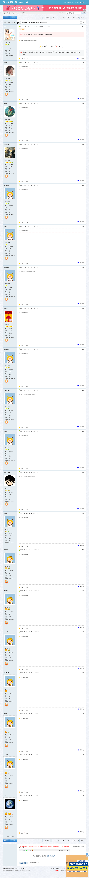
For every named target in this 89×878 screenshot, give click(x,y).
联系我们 (64, 870)
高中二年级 (7, 607)
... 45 (77, 17)
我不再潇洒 (6, 185)
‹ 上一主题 (7, 836)
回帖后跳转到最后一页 (35, 862)
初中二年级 (7, 566)
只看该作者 (36, 26)
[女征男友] (25, 22)
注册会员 (52, 856)
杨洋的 (5, 713)
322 (10, 453)
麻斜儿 (5, 513)
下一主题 (12, 836)
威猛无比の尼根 (62, 52)
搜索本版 (61, 13)
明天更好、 (6, 550)
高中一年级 (7, 78)
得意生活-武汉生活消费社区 (4, 13)
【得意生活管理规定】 (75, 846)
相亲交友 (13, 13)
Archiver (53, 868)
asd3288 (6, 754)
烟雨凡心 (70, 52)
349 (10, 572)
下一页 (82, 17)
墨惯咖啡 (25, 52)
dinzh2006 (6, 144)
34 (10, 371)
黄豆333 (6, 591)
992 (10, 84)
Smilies (32, 850)
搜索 (84, 13)
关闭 (87, 856)
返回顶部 (82, 58)
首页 (16, 2)
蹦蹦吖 (5, 62)
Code (30, 850)
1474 (10, 166)
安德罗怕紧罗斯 (33, 52)
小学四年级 (7, 406)
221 (10, 48)
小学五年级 (7, 42)
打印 (47, 26)
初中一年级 (7, 283)
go (83, 22)
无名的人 (6, 226)
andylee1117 (7, 472)
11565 (10, 330)
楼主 (83, 26)
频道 (21, 2)
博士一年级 (7, 812)
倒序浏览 (42, 26)
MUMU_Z (6, 672)
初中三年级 (7, 648)
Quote (28, 850)
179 (10, 613)
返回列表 (47, 17)
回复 (38, 40)
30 (10, 248)
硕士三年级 (7, 119)
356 (10, 494)
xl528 (5, 431)
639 (10, 777)
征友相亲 (21, 29)
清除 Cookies (58, 870)
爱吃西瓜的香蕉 (53, 52)
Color (22, 850)
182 (10, 207)
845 (10, 654)
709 (10, 736)
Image (24, 850)
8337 (10, 125)
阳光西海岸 (6, 349)
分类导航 (62, 868)
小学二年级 (7, 242)
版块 (27, 2)
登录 (65, 2)
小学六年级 (7, 365)
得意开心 (6, 308)
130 (10, 535)
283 (10, 412)
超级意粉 (7, 324)
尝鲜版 (57, 868)
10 (73, 17)
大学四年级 (7, 160)
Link (26, 850)
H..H (5, 26)
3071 (10, 818)
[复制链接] (44, 22)
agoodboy (6, 631)
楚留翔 (5, 103)
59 (10, 289)
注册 (68, 2)
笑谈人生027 (7, 390)
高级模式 (61, 850)
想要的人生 (45, 52)
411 (10, 695)
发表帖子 (66, 850)
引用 (27, 58)
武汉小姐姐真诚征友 (35, 22)
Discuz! (25, 868)
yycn (5, 795)
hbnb (39, 52)
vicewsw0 (6, 267)
